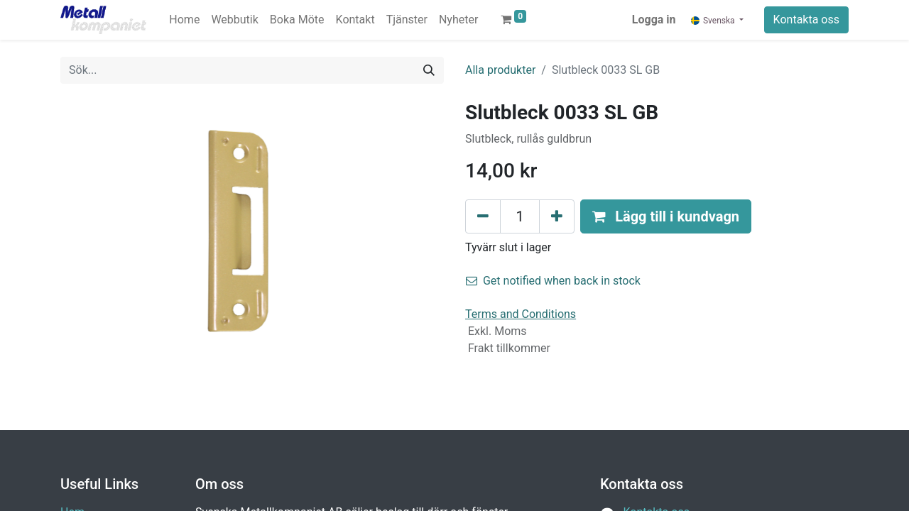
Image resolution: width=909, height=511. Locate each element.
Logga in (654, 19)
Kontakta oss (806, 19)
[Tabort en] (483, 216)
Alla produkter (500, 70)
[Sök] (429, 70)
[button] (665, 216)
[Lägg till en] (557, 216)
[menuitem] (184, 20)
